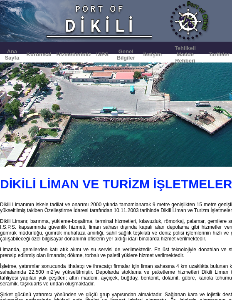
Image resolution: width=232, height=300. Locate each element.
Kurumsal (39, 54)
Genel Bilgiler (126, 54)
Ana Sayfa (12, 54)
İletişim (152, 54)
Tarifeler (219, 54)
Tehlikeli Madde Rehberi (185, 54)
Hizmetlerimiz (74, 54)
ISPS (102, 54)
